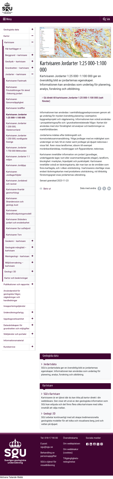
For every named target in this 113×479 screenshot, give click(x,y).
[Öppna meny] (32, 30)
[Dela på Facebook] (99, 188)
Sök (108, 19)
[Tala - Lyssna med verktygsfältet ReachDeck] (11, 477)
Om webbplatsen (71, 443)
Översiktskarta (70, 438)
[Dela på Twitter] (104, 188)
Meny (9, 19)
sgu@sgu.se (46, 447)
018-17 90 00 (51, 438)
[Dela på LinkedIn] (109, 188)
